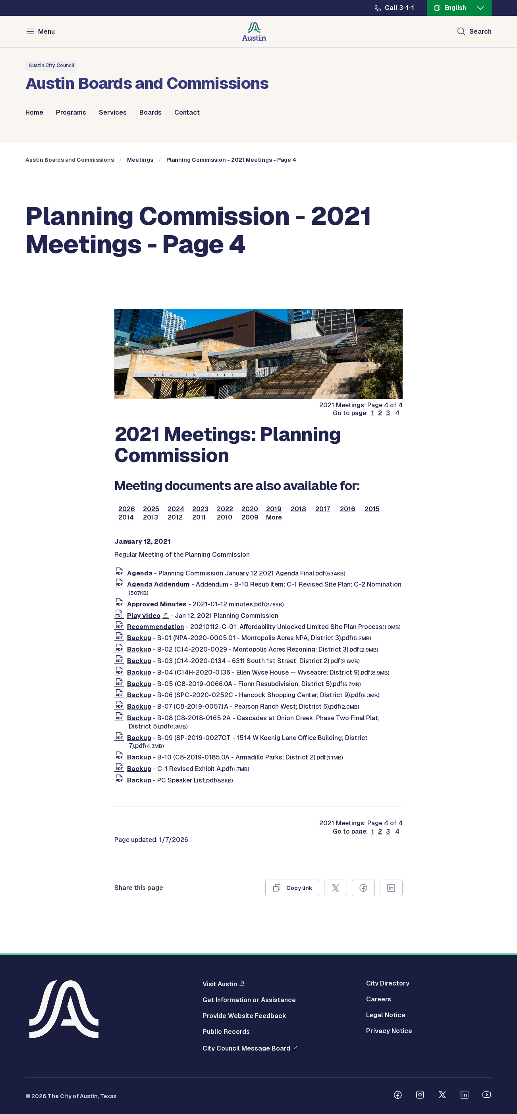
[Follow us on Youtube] (487, 1095)
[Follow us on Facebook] (398, 1095)
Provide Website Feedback (244, 1016)
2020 (249, 509)
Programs (71, 112)
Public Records (226, 1032)
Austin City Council (51, 65)
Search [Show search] (480, 31)
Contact (187, 112)
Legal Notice (385, 1015)
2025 (151, 509)
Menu (46, 31)
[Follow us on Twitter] (442, 1095)
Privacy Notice (389, 1031)
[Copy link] (292, 888)
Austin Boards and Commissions (69, 159)
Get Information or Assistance (249, 1000)
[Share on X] (335, 888)
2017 (322, 509)
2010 (224, 518)
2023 (200, 509)
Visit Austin (220, 983)
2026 (126, 509)
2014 (126, 518)
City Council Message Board (246, 1048)
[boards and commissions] (258, 397)
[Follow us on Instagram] (420, 1095)
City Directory (387, 983)
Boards (150, 112)
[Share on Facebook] (363, 888)
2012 (175, 518)
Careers (378, 999)
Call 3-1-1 (399, 8)
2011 (199, 518)
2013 (150, 518)
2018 (298, 509)
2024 (176, 509)
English (455, 8)
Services (113, 112)
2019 (274, 509)
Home (34, 112)
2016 (347, 509)
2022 (225, 509)
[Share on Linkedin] (391, 888)
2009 (249, 518)
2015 (372, 509)
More (274, 518)
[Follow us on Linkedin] (464, 1095)
